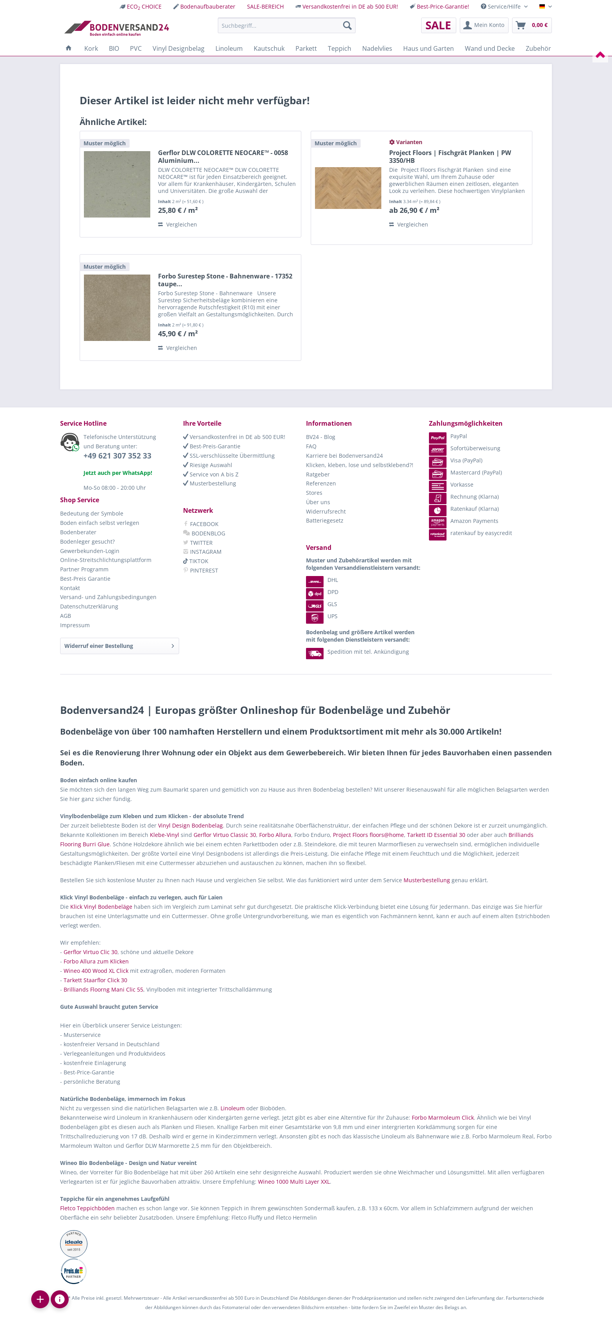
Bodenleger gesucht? (87, 541)
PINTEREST (200, 570)
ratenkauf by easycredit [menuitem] (470, 533)
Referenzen (321, 483)
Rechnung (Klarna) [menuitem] (464, 496)
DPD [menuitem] (322, 592)
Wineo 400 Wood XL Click (96, 970)
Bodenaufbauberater (207, 6)
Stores (314, 492)
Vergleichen (177, 224)
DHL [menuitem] (322, 579)
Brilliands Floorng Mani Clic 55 (103, 989)
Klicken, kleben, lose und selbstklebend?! (359, 465)
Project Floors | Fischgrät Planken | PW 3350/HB (450, 156)
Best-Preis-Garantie (211, 446)
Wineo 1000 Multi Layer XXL (294, 1181)
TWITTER (198, 542)
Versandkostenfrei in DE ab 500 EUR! (350, 6)
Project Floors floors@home (368, 834)
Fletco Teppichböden (87, 1208)
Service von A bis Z (210, 474)
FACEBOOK (201, 524)
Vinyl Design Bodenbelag (190, 825)
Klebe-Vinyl (164, 834)
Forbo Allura (275, 834)
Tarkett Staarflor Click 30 (95, 980)
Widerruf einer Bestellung (119, 644)
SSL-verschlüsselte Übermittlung (229, 455)
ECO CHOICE (144, 6)
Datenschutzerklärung (89, 606)
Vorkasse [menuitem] (451, 484)
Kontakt (70, 588)
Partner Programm (84, 569)
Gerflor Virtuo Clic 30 (90, 952)
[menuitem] (140, 6)
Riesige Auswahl (207, 465)
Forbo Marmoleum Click (443, 1117)
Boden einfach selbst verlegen (99, 522)
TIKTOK (195, 561)
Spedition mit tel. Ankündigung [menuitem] (357, 651)
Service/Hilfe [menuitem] (501, 6)
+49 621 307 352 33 (117, 456)
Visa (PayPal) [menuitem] (455, 460)
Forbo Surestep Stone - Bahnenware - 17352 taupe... (225, 280)
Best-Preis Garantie (85, 578)
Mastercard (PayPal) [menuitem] (465, 472)
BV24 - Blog (320, 437)
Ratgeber (318, 474)
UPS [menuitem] (322, 616)
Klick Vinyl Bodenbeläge (101, 906)
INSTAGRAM (202, 551)
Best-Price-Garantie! (443, 6)
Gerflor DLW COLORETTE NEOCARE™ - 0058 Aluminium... (223, 156)
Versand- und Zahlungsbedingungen (108, 597)
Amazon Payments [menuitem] (463, 520)
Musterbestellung (209, 483)
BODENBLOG (204, 533)
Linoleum (233, 1108)
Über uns (318, 502)
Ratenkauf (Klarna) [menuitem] (464, 508)
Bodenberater (78, 532)
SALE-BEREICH (265, 6)
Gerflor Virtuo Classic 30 (225, 834)
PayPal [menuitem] (448, 436)
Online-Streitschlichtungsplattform (105, 560)
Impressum (75, 625)
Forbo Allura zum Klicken (96, 961)
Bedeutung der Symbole (91, 513)
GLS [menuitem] (321, 604)
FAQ (311, 446)
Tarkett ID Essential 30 (436, 834)
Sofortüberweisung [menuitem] (464, 448)
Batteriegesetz (324, 520)
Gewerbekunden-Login (89, 551)
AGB (65, 615)
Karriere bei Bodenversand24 (344, 455)
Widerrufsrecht (326, 511)
